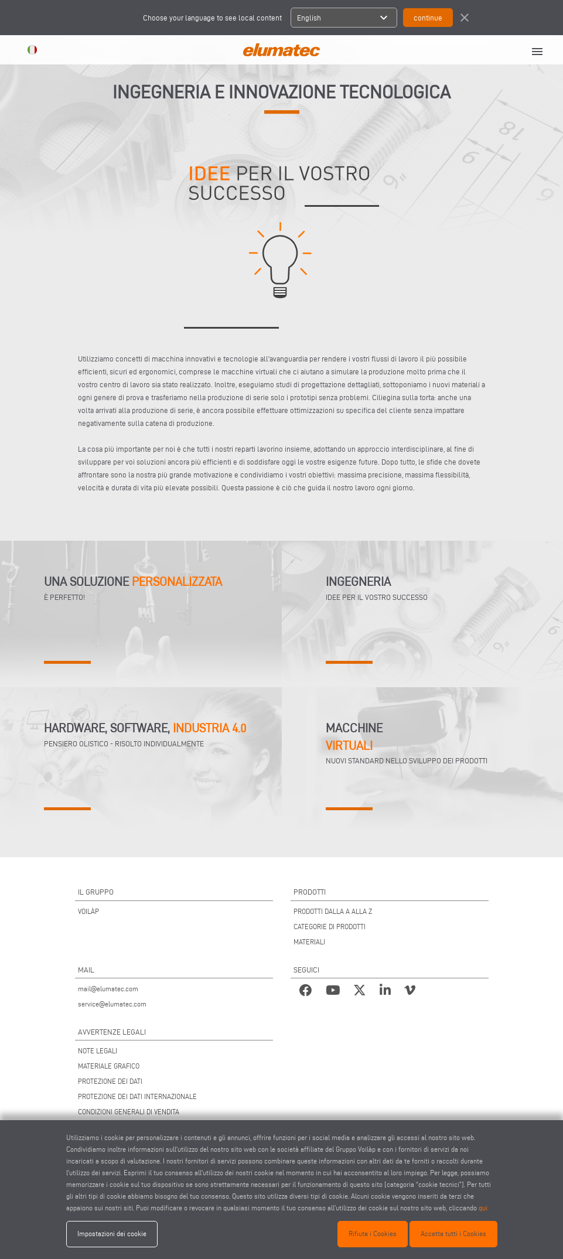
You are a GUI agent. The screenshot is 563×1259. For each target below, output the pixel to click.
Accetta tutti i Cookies (453, 1233)
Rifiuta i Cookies (373, 1233)
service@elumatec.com (112, 1004)
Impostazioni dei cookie (111, 1233)
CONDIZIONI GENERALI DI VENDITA (128, 1111)
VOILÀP (88, 911)
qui (483, 1208)
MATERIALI (309, 942)
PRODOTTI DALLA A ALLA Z (333, 911)
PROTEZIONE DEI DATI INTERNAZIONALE (137, 1096)
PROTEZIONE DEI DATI (110, 1081)
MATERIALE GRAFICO (108, 1066)
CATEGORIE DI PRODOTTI (330, 926)
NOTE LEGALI (97, 1051)
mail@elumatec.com (108, 988)
